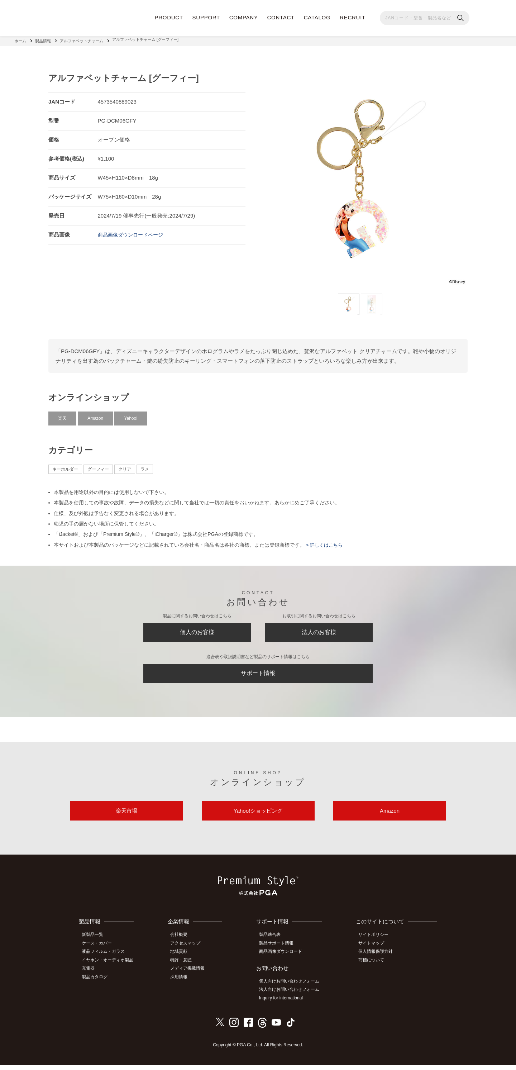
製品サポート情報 (279, 951)
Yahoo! (130, 415)
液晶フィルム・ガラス (105, 958)
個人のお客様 (197, 631)
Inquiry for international (284, 1003)
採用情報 (183, 982)
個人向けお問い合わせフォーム (292, 987)
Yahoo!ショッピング (258, 817)
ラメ (144, 466)
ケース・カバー (99, 951)
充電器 (90, 974)
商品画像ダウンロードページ (133, 232)
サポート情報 (258, 675)
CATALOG (317, 17)
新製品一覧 (95, 942)
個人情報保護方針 (378, 958)
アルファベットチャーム (81, 39)
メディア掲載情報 (192, 974)
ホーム (20, 39)
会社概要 (183, 942)
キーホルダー (65, 466)
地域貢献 (183, 958)
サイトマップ (374, 951)
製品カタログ (97, 982)
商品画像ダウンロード (283, 958)
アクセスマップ (190, 951)
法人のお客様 (319, 631)
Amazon (95, 415)
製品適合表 (273, 942)
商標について (374, 966)
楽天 (62, 415)
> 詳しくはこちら (325, 542)
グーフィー (98, 466)
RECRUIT (353, 17)
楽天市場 (126, 817)
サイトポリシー (376, 942)
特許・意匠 (185, 966)
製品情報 (43, 39)
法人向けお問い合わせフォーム (292, 995)
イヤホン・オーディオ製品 (110, 966)
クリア (124, 466)
